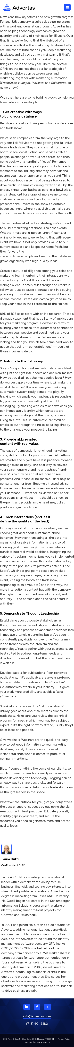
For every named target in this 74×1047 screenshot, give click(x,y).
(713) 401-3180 (37, 1024)
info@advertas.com (37, 1016)
